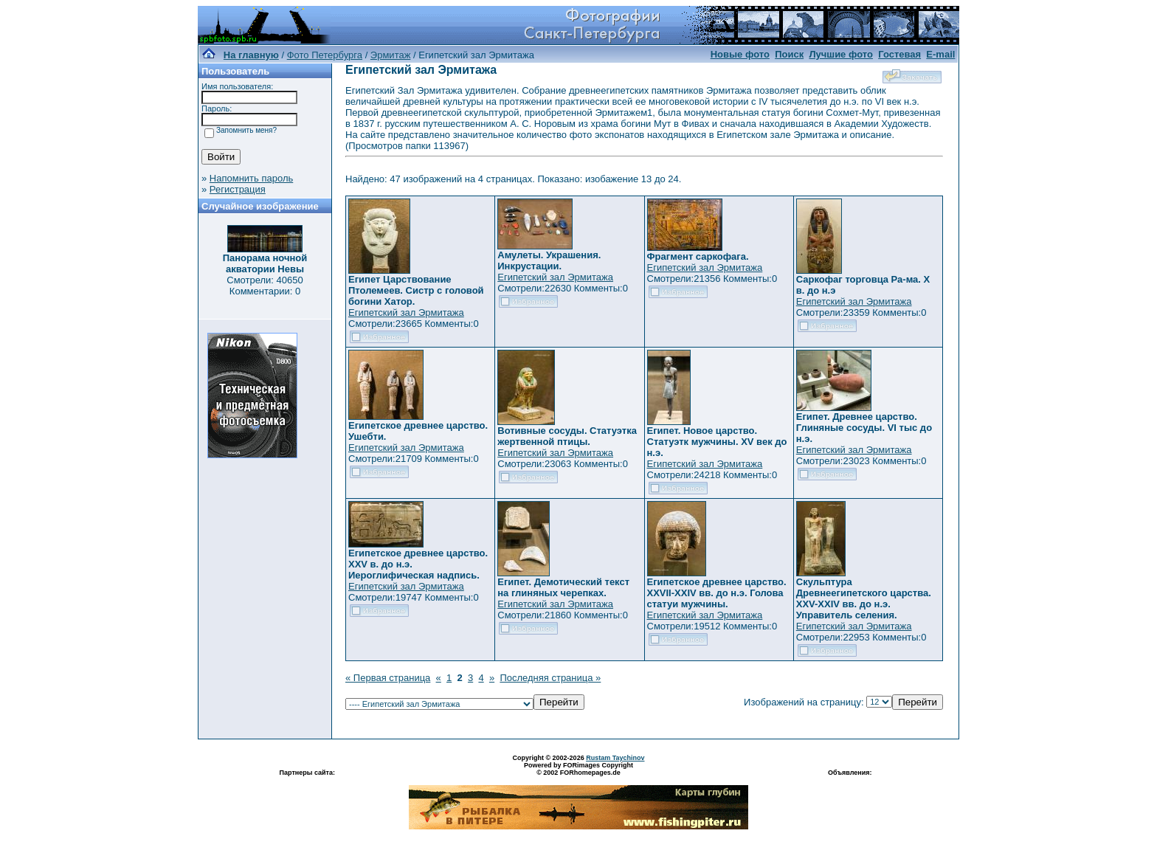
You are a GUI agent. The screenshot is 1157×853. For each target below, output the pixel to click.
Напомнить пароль (251, 178)
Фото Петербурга (324, 55)
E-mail (940, 54)
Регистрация (238, 189)
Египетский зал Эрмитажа (406, 312)
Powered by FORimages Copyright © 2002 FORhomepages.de (578, 769)
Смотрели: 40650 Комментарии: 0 (265, 285)
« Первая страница (387, 677)
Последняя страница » (550, 677)
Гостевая (899, 54)
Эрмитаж (390, 55)
